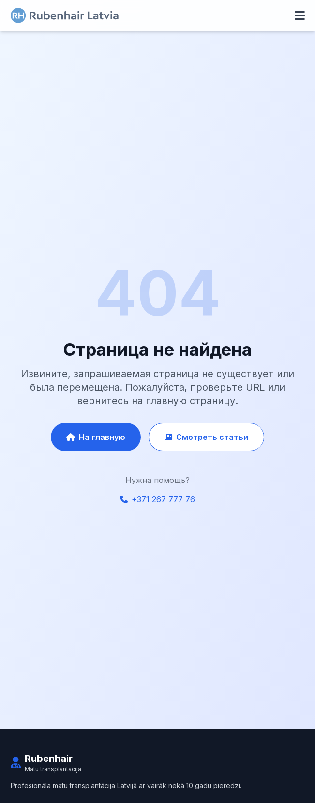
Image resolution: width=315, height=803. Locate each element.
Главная (24, 787)
